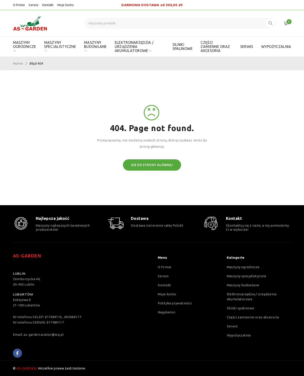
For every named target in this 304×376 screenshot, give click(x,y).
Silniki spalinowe (240, 308)
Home (18, 63)
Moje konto (65, 5)
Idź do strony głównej (152, 165)
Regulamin (166, 312)
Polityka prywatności (175, 303)
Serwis (33, 5)
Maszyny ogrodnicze (243, 267)
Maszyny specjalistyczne (246, 276)
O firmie (164, 267)
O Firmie (19, 5)
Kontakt (48, 5)
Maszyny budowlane (243, 285)
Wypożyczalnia (239, 335)
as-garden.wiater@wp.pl (44, 334)
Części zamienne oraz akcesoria (253, 317)
